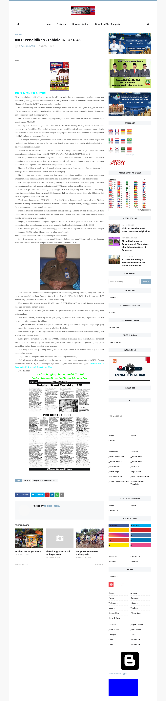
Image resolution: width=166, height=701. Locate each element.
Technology (113, 603)
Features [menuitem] (61, 24)
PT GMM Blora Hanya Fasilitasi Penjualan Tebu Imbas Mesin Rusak (134, 262)
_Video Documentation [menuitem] (119, 481)
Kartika (18, 34)
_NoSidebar (136, 629)
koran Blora (114, 327)
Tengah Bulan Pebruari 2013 (44, 480)
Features (112, 624)
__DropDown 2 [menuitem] (115, 461)
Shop (111, 639)
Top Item (134, 561)
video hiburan (115, 342)
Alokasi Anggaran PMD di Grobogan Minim (58, 553)
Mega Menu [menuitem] (136, 471)
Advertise (113, 556)
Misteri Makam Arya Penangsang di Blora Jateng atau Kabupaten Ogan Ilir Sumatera (135, 245)
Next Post (99, 564)
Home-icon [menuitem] (113, 451)
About (133, 435)
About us (112, 561)
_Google (134, 603)
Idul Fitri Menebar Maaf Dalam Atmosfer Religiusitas (136, 230)
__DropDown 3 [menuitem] (137, 461)
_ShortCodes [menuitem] (114, 466)
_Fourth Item (114, 618)
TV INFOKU (113, 297)
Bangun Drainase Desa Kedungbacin (87, 553)
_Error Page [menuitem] (114, 471)
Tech (133, 634)
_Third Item (135, 613)
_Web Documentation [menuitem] (140, 476)
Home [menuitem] (49, 24)
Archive (134, 593)
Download (135, 639)
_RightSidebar (137, 624)
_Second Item (114, 613)
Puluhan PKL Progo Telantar (28, 551)
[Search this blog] (124, 281)
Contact (112, 440)
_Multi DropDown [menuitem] (116, 456)
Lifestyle (112, 634)
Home (111, 435)
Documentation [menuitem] (80, 24)
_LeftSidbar (114, 629)
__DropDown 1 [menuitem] (137, 456)
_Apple (111, 608)
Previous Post (22, 564)
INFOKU (112, 312)
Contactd (134, 598)
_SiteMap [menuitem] (135, 466)
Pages (111, 598)
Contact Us (113, 510)
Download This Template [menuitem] (107, 24)
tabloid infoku (28, 46)
